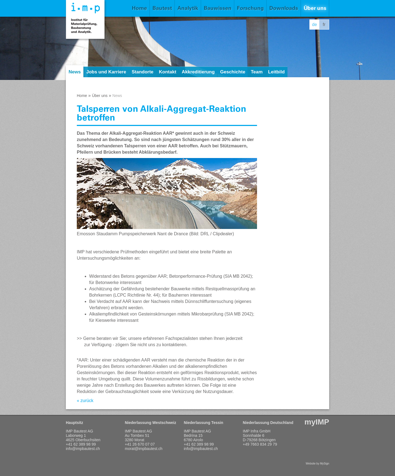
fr (324, 24)
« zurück (85, 400)
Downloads (283, 8)
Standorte (142, 71)
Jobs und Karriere (106, 71)
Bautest (162, 8)
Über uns (315, 8)
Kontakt (167, 71)
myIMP (316, 422)
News (75, 71)
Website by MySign (317, 463)
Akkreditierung (198, 71)
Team (257, 71)
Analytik (187, 8)
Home (139, 8)
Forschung (250, 8)
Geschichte (233, 71)
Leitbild (276, 71)
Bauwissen (218, 8)
